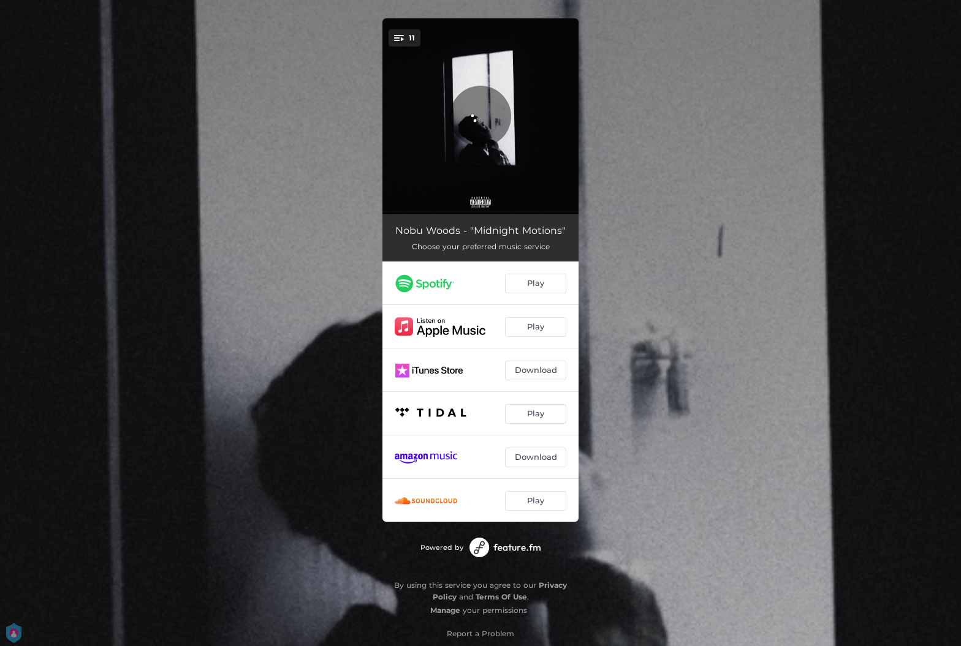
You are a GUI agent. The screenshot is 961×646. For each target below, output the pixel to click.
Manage (445, 610)
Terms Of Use (501, 596)
